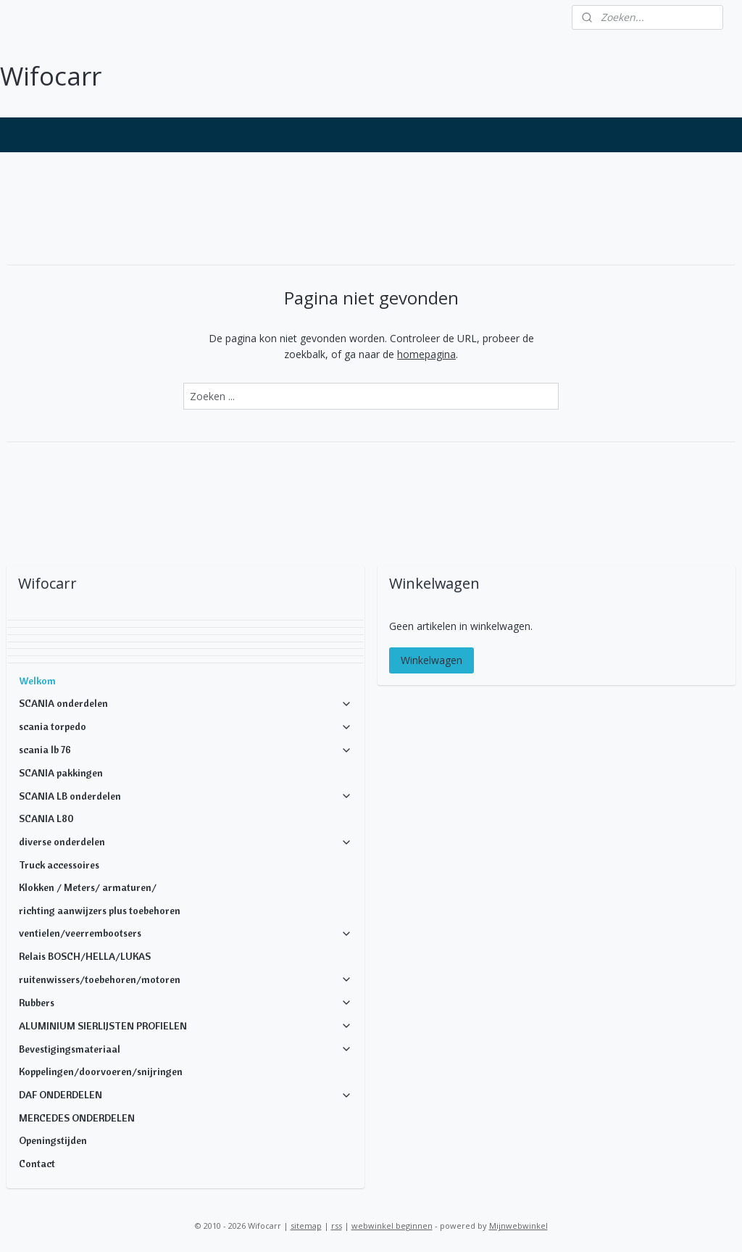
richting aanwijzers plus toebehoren (99, 910)
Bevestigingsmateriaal (186, 1049)
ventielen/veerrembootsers (186, 933)
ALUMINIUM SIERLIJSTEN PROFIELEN (186, 1025)
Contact (37, 1163)
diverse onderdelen (186, 841)
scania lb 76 (186, 749)
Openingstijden (53, 1140)
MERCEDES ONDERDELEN (77, 1117)
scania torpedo (186, 726)
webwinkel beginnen (392, 1225)
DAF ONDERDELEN (186, 1094)
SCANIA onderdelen (186, 703)
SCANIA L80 (46, 818)
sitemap (306, 1225)
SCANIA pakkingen (61, 772)
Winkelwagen (431, 660)
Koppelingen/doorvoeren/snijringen (101, 1071)
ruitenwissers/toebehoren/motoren (186, 979)
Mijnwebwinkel (518, 1225)
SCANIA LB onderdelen (186, 796)
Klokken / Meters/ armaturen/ (88, 887)
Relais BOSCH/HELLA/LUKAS (85, 956)
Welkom (37, 680)
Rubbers (186, 1002)
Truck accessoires (59, 864)
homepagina (426, 354)
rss (336, 1225)
